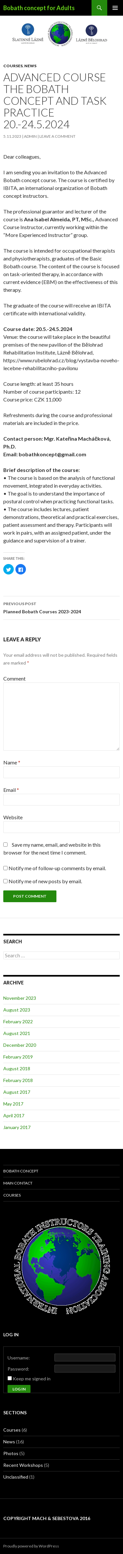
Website (13, 817)
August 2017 (16, 1092)
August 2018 (16, 1068)
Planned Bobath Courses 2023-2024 (61, 607)
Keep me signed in (32, 1378)
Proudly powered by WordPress (31, 1546)
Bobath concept (20, 1171)
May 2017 (13, 1104)
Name (11, 762)
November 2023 (19, 998)
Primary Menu (115, 8)
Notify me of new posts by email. (45, 881)
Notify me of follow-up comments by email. (57, 868)
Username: (19, 1357)
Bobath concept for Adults (39, 7)
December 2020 (19, 1045)
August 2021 (16, 1033)
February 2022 (18, 1021)
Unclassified (15, 1477)
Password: (18, 1369)
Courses (13, 65)
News (30, 65)
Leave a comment (57, 136)
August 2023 (16, 1009)
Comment (14, 678)
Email (11, 790)
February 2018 (18, 1080)
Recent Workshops (23, 1465)
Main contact (17, 1183)
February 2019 (18, 1057)
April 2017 (13, 1115)
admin (30, 136)
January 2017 (17, 1127)
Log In (19, 1389)
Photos (10, 1453)
